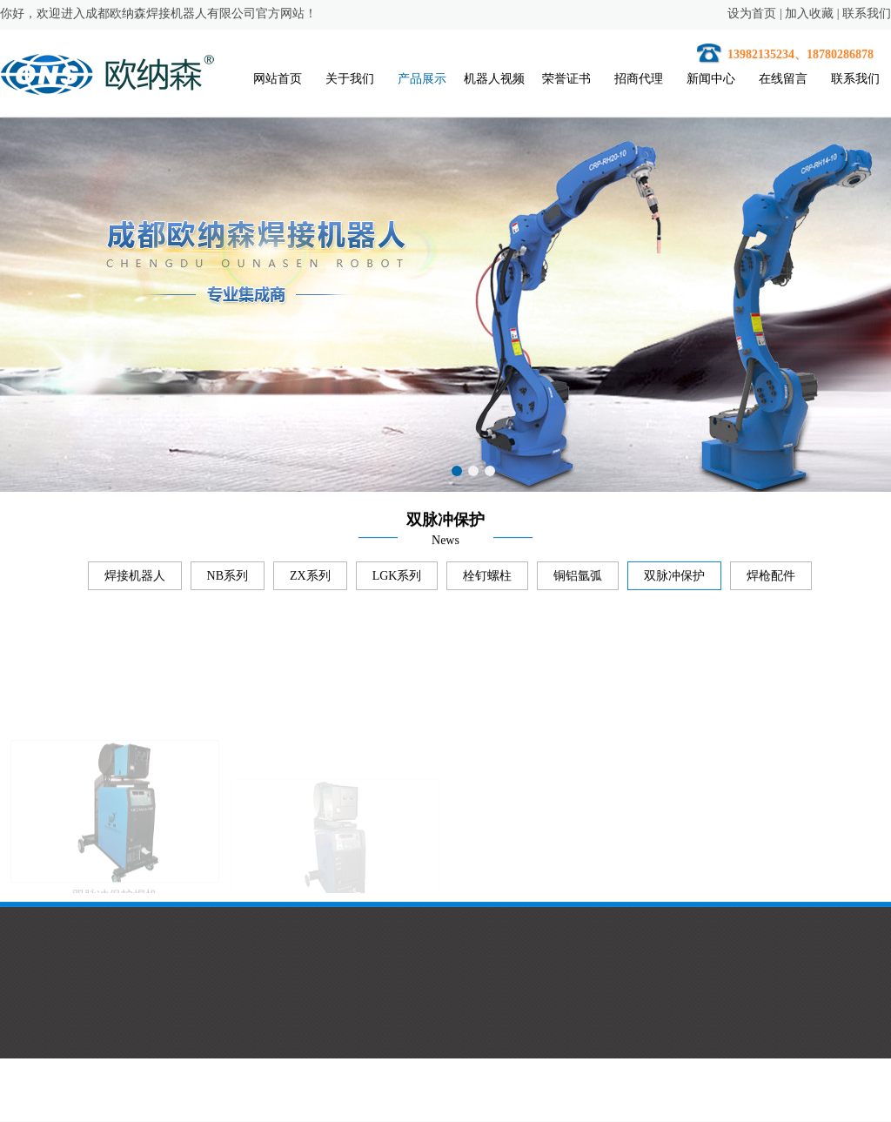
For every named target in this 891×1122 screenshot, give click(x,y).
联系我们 (866, 13)
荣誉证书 (566, 78)
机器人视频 (494, 78)
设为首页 (751, 13)
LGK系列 (397, 579)
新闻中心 (711, 78)
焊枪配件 (771, 579)
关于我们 (349, 78)
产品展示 (422, 78)
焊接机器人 (134, 579)
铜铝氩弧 (577, 579)
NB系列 (227, 579)
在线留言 (783, 78)
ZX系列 (310, 579)
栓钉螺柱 (487, 579)
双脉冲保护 (674, 579)
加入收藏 (809, 13)
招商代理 (638, 78)
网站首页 (277, 78)
